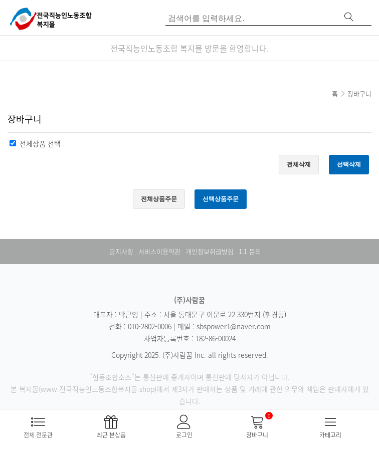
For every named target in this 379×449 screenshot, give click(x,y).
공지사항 (121, 251)
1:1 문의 (250, 251)
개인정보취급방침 (209, 251)
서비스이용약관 (159, 251)
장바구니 (359, 93)
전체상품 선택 (40, 143)
